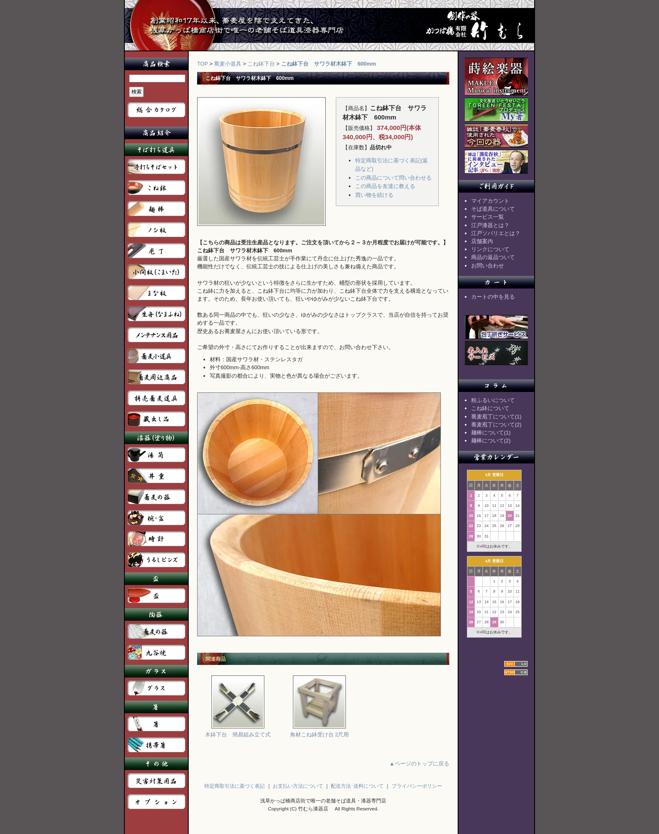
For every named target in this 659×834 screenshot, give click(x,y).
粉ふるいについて (493, 400)
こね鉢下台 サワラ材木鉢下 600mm (328, 64)
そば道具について (493, 209)
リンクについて (490, 249)
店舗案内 (482, 241)
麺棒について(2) (491, 440)
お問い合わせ (487, 265)
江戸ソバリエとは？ (495, 233)
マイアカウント (490, 201)
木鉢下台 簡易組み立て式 (238, 731)
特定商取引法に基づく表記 (234, 786)
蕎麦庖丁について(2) (496, 424)
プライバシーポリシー (417, 786)
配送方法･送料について (357, 786)
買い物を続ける (374, 195)
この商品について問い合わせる (393, 178)
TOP (202, 64)
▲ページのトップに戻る (419, 763)
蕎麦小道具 (227, 64)
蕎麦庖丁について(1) (496, 416)
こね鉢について (490, 408)
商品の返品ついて (493, 257)
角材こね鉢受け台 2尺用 (319, 731)
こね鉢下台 (261, 64)
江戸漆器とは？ (490, 225)
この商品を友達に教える (385, 186)
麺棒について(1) (491, 432)
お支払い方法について (298, 786)
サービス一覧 (487, 217)
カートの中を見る (493, 297)
